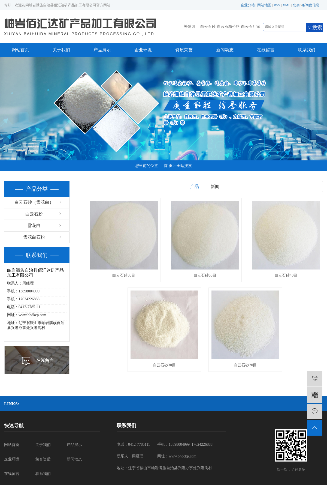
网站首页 (20, 49)
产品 (194, 186)
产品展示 (102, 49)
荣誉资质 (43, 459)
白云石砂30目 (164, 365)
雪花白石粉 (34, 237)
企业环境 (143, 49)
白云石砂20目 (245, 365)
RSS (277, 5)
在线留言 (265, 49)
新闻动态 (225, 49)
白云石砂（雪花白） (34, 202)
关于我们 (61, 49)
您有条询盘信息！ (308, 5)
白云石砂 (208, 27)
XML (286, 5)
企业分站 (248, 5)
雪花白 (34, 225)
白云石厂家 (250, 27)
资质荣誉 (184, 49)
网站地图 (264, 5)
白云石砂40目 (285, 275)
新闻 (215, 186)
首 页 (168, 166)
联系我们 (306, 49)
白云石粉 (34, 214)
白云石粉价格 (228, 27)
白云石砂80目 (123, 275)
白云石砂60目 (204, 275)
